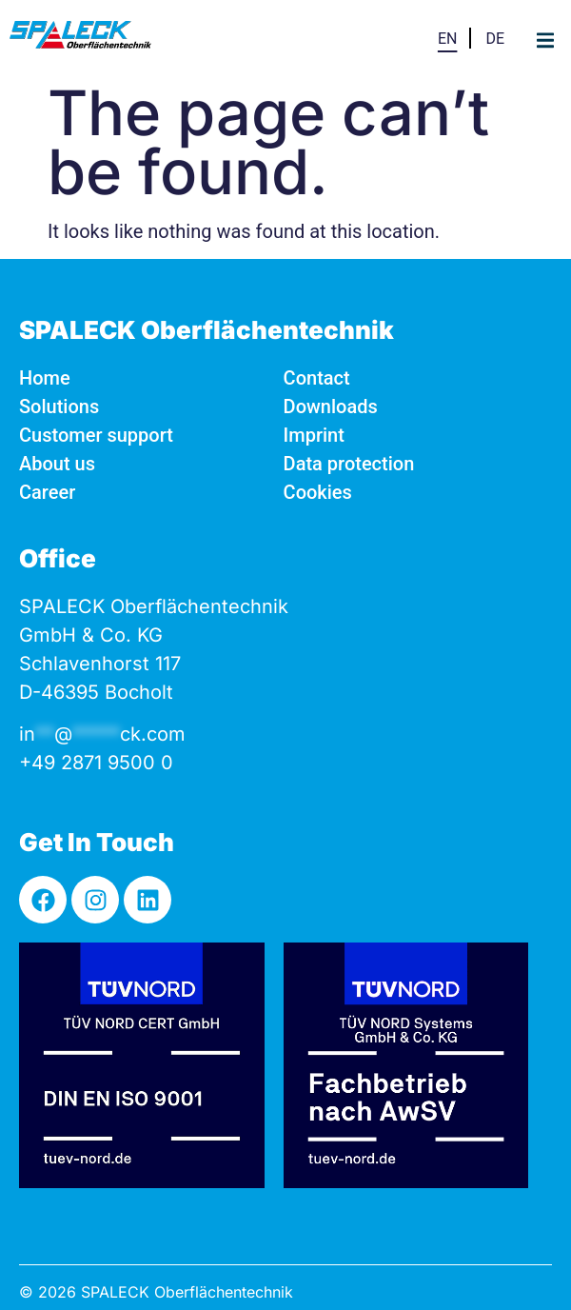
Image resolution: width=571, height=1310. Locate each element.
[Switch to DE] (495, 38)
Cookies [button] (318, 492)
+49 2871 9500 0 (96, 762)
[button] (544, 40)
